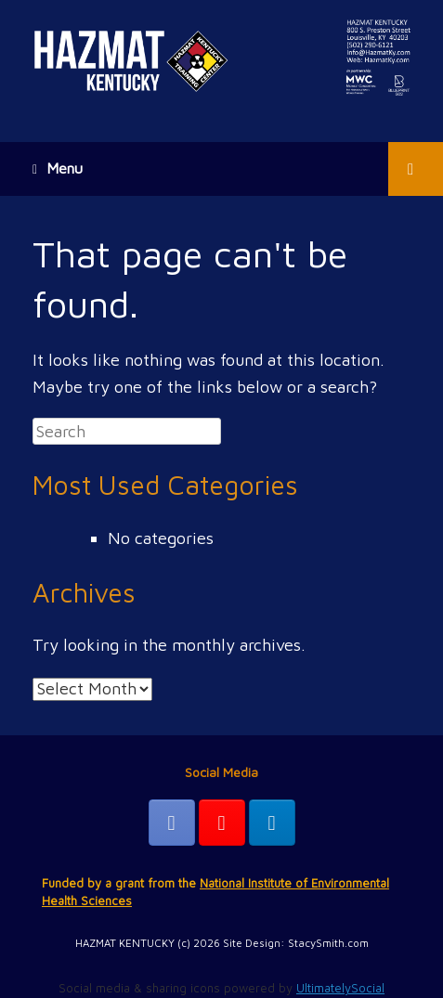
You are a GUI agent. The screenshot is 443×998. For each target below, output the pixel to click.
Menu (58, 168)
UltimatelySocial (340, 987)
